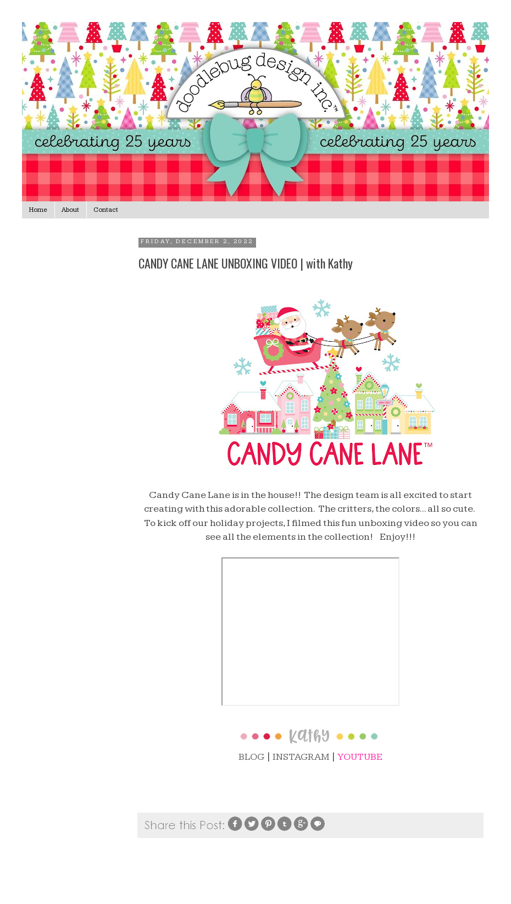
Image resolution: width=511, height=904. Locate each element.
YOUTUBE (359, 757)
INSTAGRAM (301, 757)
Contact (105, 210)
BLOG (251, 757)
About (70, 210)
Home (38, 210)
